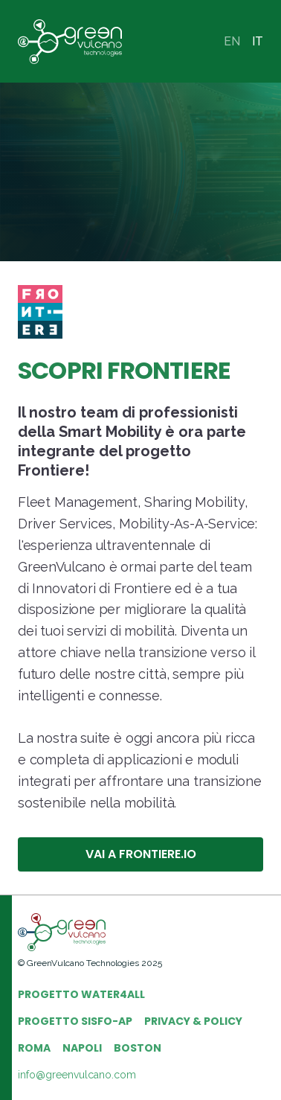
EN (232, 41)
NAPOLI (82, 1047)
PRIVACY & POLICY (193, 1021)
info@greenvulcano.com (77, 1075)
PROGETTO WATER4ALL (81, 994)
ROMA (34, 1047)
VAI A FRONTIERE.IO (140, 854)
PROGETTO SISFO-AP (75, 1021)
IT (257, 41)
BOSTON (137, 1047)
